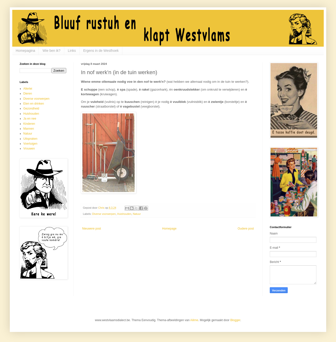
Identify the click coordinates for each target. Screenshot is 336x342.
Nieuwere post (91, 228)
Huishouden (124, 213)
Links (72, 51)
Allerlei (27, 88)
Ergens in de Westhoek (101, 51)
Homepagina (25, 51)
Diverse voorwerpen (104, 213)
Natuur (137, 213)
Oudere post (246, 228)
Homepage (169, 228)
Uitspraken (30, 138)
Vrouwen (29, 148)
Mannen (28, 128)
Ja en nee (29, 118)
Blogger (235, 320)
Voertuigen (30, 143)
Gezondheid (31, 108)
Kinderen (29, 123)
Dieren (27, 93)
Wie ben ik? (51, 51)
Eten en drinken (33, 103)
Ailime (194, 320)
